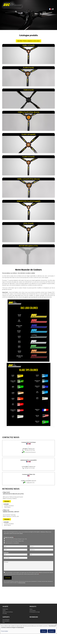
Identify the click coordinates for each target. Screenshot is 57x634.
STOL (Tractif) (28, 223)
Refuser (44, 631)
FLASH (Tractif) (28, 67)
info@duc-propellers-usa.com (28, 480)
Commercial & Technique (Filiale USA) (14, 541)
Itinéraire (6, 501)
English (52, 9)
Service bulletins (6, 621)
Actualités (5, 613)
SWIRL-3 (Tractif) (28, 45)
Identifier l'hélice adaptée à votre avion (28, 41)
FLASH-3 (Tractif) (28, 157)
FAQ (4, 622)
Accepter (51, 631)
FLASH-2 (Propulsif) (28, 134)
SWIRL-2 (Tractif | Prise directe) (28, 179)
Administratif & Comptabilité (12, 543)
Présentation (5, 609)
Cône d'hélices (33, 610)
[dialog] (28, 629)
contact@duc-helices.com (28, 466)
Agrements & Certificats (8, 611)
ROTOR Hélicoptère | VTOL (28, 246)
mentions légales (21, 582)
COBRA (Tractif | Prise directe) (28, 112)
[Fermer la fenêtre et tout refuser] (56, 625)
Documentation (6, 619)
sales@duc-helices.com (28, 448)
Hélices (31, 609)
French (50, 9)
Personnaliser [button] (4, 631)
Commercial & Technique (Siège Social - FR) (16, 539)
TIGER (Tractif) (28, 90)
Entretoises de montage (35, 611)
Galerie (4, 610)
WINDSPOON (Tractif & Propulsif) (28, 201)
